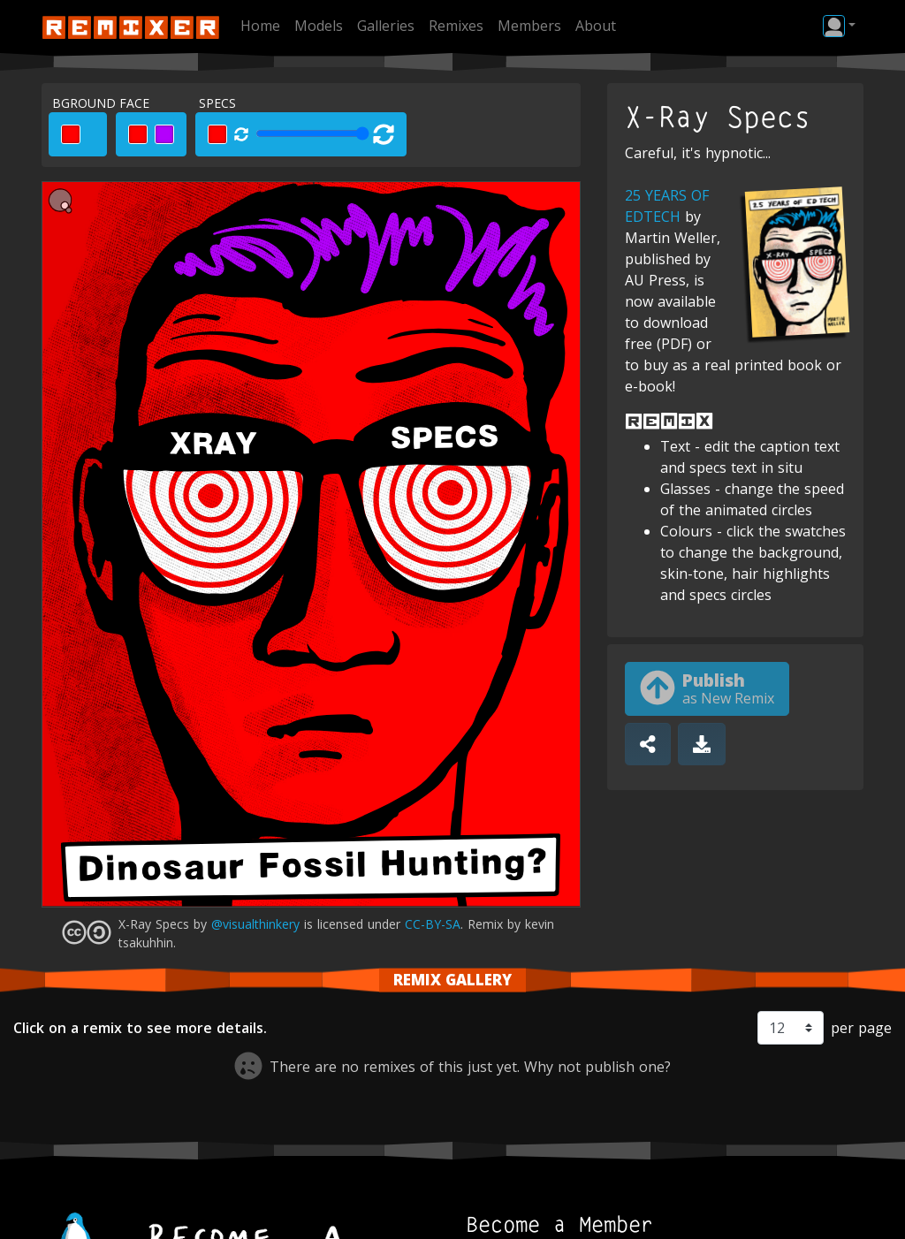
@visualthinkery (255, 924)
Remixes (456, 25)
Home (260, 25)
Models (318, 25)
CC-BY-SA (432, 924)
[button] (839, 25)
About (595, 25)
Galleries (385, 25)
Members (529, 25)
